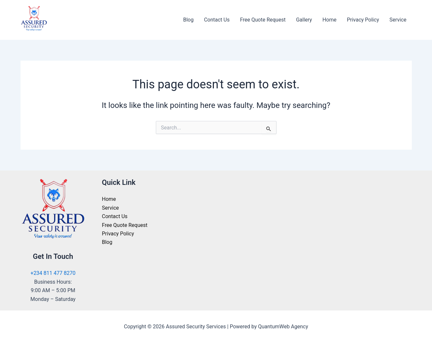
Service (397, 20)
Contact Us (217, 20)
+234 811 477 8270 (53, 273)
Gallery (304, 20)
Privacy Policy (363, 20)
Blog (188, 20)
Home (329, 20)
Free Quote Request (263, 20)
